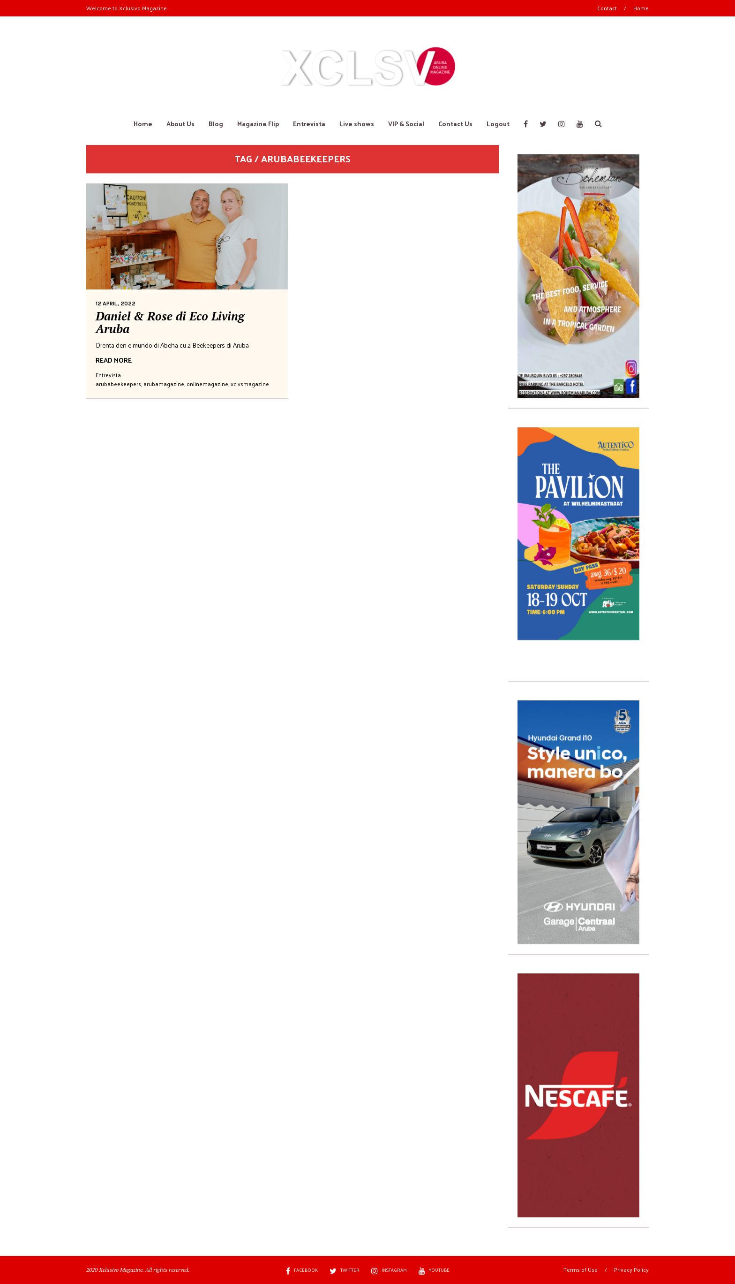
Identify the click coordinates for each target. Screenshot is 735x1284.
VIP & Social (406, 123)
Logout (498, 123)
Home (641, 8)
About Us (180, 123)
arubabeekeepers (118, 384)
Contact (607, 8)
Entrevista (309, 123)
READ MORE (114, 360)
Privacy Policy (631, 1269)
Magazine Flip (258, 123)
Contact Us (455, 123)
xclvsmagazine (250, 384)
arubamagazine (163, 384)
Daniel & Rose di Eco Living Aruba (170, 322)
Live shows (356, 123)
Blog (216, 123)
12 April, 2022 (115, 303)
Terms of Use (580, 1269)
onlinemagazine (207, 384)
